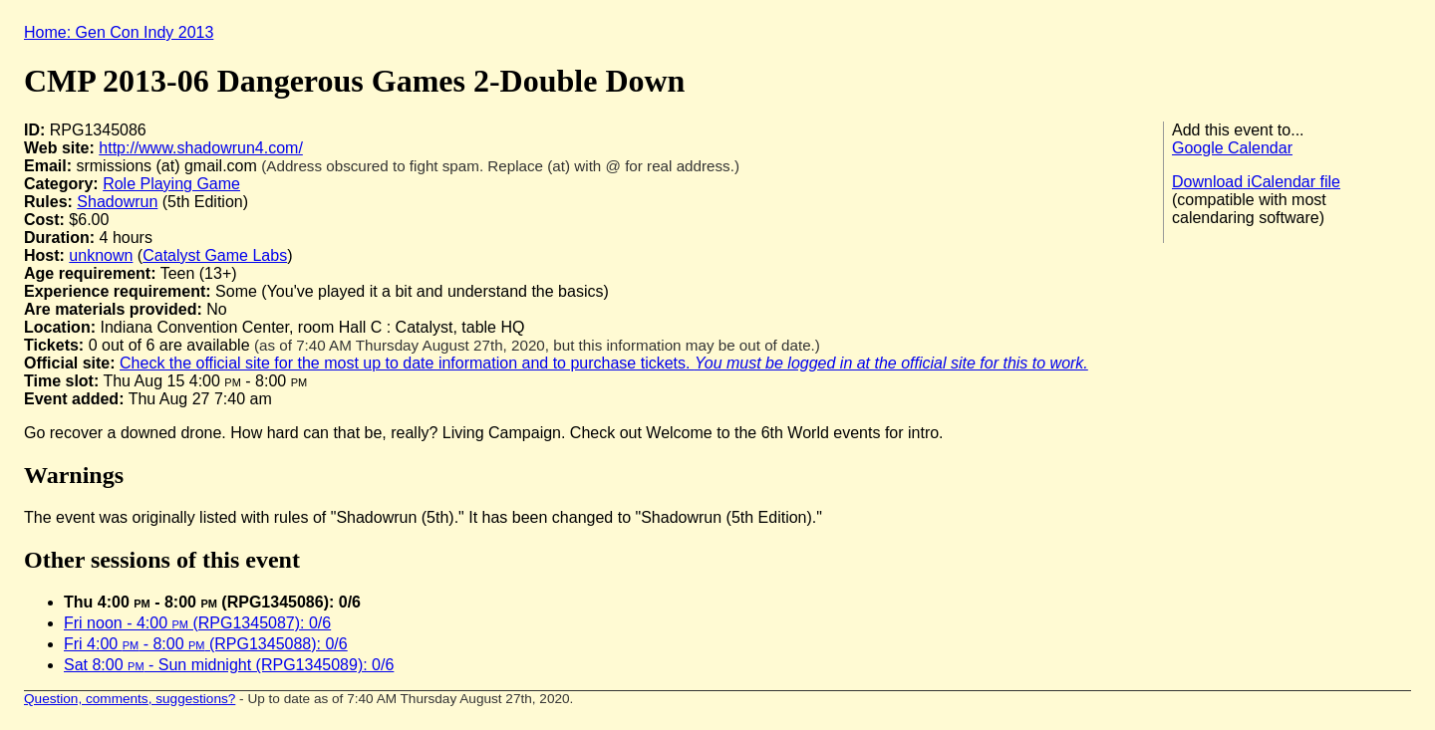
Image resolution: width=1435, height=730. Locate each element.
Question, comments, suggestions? (129, 698)
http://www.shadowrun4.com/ (201, 147)
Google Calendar (1232, 147)
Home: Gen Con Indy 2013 (118, 32)
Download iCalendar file (1256, 181)
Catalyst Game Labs (215, 255)
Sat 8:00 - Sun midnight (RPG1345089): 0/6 (229, 664)
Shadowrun (117, 201)
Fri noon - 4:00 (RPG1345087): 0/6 (197, 622)
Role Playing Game (171, 183)
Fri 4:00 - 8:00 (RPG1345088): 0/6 (206, 643)
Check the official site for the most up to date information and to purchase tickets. (604, 363)
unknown (101, 255)
